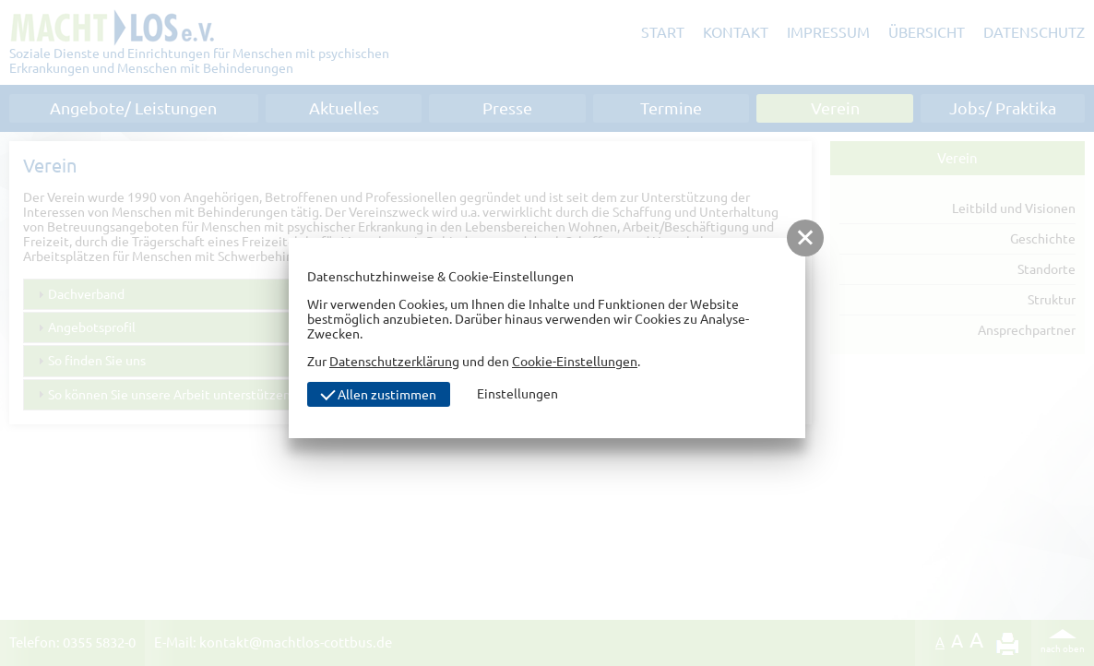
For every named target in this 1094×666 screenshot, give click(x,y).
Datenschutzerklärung (394, 361)
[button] (805, 238)
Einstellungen (517, 394)
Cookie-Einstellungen (574, 361)
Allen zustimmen (378, 393)
